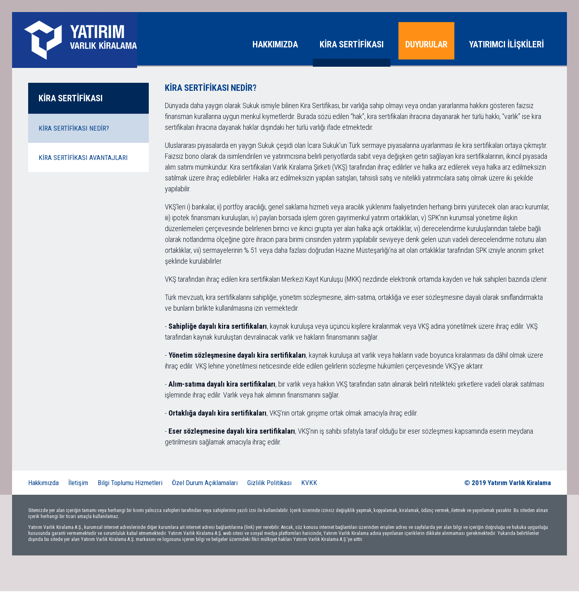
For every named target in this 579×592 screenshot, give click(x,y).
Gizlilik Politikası (269, 483)
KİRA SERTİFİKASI (352, 44)
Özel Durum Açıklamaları (205, 483)
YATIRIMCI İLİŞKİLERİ (506, 44)
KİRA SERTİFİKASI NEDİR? (74, 129)
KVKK (309, 483)
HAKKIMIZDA (275, 44)
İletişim (78, 483)
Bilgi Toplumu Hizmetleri (130, 483)
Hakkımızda (43, 483)
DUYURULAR (426, 44)
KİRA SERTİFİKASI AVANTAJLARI (83, 158)
